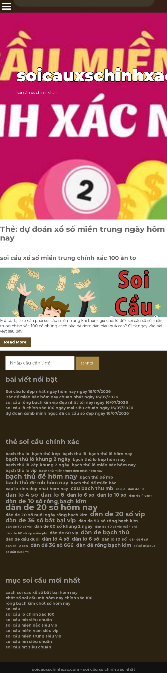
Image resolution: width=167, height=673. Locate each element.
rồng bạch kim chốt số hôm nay (37, 603)
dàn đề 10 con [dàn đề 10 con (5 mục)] (16, 546)
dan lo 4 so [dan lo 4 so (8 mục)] (21, 494)
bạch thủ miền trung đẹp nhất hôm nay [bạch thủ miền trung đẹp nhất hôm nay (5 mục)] (70, 471)
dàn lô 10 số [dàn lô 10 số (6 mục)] (114, 539)
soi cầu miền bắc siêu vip (31, 625)
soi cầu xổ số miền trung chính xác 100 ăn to (68, 257)
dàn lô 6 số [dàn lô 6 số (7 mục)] (85, 539)
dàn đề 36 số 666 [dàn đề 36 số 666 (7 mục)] (52, 545)
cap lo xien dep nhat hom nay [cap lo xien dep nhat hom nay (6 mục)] (36, 488)
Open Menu (6, 6)
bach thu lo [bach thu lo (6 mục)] (17, 453)
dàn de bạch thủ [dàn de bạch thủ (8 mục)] (105, 532)
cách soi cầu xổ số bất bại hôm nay (41, 592)
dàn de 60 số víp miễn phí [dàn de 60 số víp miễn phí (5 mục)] (26, 533)
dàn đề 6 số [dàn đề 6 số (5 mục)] (138, 539)
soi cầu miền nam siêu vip (32, 630)
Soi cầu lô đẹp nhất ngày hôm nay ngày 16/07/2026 (58, 391)
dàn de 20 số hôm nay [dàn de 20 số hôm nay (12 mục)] (51, 507)
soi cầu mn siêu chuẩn (28, 641)
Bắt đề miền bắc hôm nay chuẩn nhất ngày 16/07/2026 (61, 397)
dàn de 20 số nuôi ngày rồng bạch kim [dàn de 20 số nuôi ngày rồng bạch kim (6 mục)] (46, 514)
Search (87, 363)
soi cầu (12, 608)
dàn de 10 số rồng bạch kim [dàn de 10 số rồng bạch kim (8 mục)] (46, 501)
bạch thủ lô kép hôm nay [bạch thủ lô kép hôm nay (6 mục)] (99, 459)
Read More (15, 342)
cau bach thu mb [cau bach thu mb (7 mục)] (92, 488)
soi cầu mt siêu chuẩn (28, 647)
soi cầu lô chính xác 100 (29, 614)
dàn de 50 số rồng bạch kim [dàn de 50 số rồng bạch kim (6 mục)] (108, 520)
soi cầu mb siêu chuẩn (28, 619)
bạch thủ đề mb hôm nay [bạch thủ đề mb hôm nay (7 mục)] (36, 482)
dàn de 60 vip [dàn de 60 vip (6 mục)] (64, 532)
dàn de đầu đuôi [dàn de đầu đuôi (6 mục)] (22, 539)
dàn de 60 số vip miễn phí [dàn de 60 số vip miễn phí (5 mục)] (116, 527)
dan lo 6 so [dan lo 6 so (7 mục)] (80, 495)
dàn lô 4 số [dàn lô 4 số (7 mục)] (55, 539)
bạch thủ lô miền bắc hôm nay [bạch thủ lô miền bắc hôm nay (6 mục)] (104, 464)
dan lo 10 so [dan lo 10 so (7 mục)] (111, 495)
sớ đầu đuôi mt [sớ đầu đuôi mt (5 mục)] (17, 552)
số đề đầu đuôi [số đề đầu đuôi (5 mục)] (145, 546)
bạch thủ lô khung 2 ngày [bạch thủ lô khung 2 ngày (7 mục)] (37, 459)
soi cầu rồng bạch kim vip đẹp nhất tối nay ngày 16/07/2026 (66, 402)
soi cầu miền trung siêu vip (33, 636)
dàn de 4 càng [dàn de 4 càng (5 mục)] (140, 495)
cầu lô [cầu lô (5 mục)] (120, 489)
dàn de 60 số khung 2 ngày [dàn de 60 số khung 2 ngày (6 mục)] (63, 526)
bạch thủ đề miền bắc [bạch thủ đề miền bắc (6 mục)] (93, 483)
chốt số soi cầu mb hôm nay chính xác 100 (49, 597)
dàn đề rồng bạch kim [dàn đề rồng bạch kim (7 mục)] (103, 545)
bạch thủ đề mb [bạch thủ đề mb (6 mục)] (96, 477)
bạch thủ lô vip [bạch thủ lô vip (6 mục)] (21, 470)
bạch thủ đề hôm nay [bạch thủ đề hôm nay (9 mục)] (41, 476)
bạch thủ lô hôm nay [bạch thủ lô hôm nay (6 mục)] (110, 453)
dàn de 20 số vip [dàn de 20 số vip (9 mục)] (117, 514)
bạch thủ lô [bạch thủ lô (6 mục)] (74, 453)
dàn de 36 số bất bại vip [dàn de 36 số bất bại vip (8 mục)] (40, 520)
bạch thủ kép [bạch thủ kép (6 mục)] (46, 453)
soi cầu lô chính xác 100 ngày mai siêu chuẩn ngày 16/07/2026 (69, 407)
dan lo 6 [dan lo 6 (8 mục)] (52, 494)
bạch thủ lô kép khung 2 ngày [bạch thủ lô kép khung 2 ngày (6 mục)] (37, 464)
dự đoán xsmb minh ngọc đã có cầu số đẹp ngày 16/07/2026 (67, 413)
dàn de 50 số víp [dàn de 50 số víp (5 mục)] (18, 527)
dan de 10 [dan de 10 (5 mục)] (136, 489)
